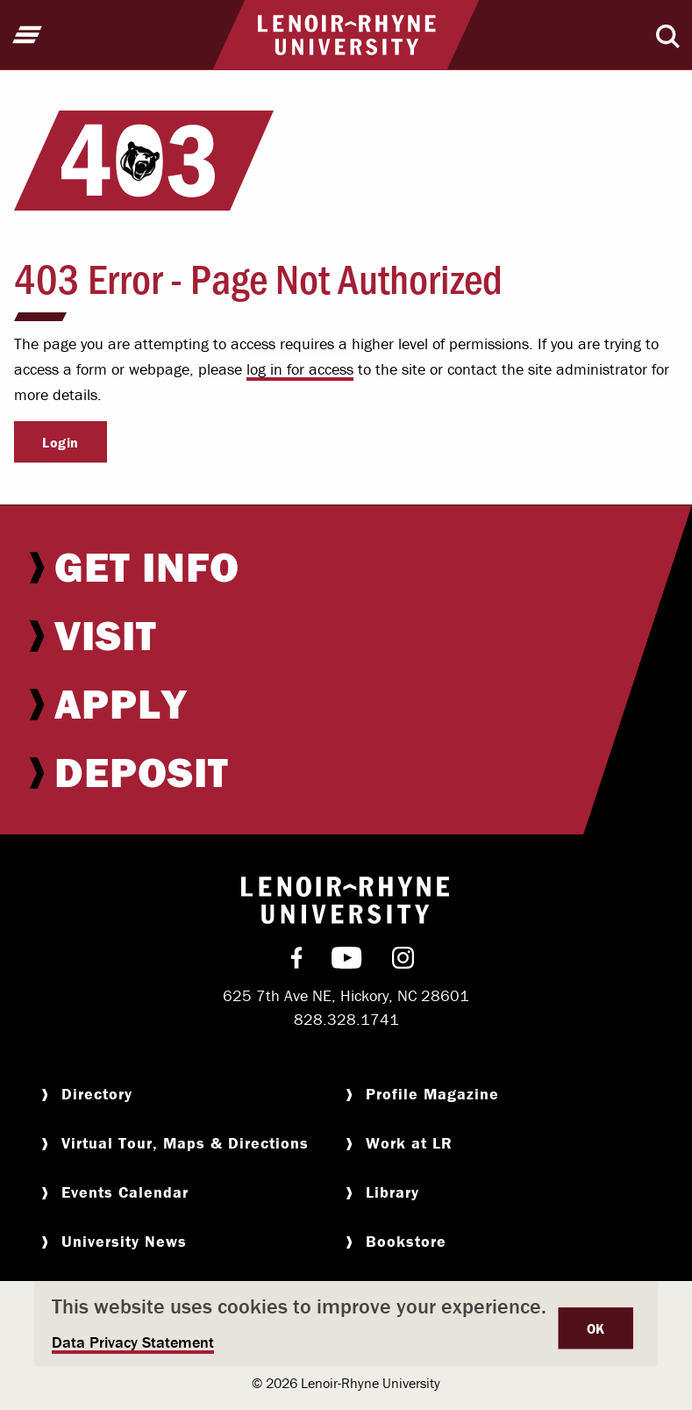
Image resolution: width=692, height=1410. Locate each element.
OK (596, 1328)
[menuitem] (346, 566)
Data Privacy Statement (133, 1342)
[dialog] (346, 1323)
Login (60, 442)
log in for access (299, 369)
